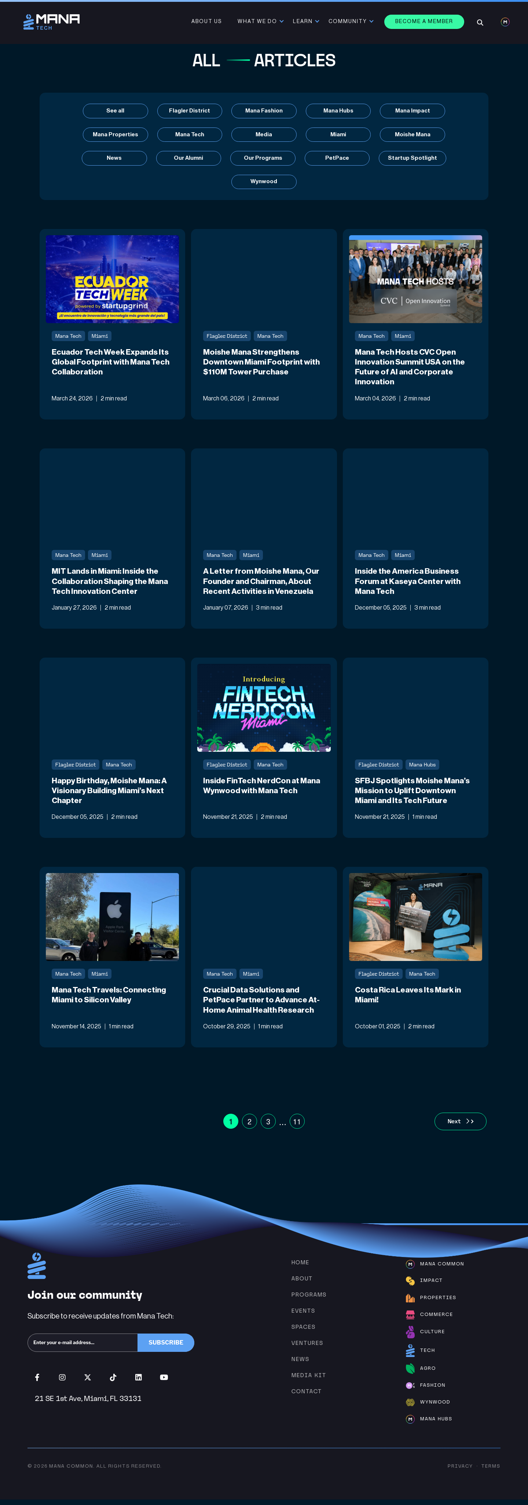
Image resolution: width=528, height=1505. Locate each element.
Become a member (425, 22)
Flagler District (189, 111)
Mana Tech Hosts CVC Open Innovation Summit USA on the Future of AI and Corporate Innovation (412, 369)
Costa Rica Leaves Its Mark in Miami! (410, 1000)
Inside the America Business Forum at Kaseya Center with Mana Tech (409, 584)
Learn (304, 22)
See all (113, 111)
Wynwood (264, 183)
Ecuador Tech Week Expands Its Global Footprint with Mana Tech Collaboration (112, 364)
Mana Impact (414, 111)
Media (264, 135)
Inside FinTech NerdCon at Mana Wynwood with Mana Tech (262, 790)
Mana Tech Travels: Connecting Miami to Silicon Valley (111, 1000)
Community (348, 22)
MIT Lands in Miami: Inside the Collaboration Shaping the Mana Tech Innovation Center (108, 584)
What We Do (258, 22)
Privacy (460, 1471)
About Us (207, 22)
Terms (490, 1471)
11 (297, 1126)
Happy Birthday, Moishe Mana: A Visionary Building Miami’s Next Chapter (111, 795)
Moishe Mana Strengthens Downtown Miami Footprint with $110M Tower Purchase (262, 364)
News (112, 159)
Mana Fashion (264, 111)
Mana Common (71, 1471)
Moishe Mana (414, 135)
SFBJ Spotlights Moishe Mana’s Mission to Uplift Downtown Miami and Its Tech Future (414, 795)
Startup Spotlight (414, 159)
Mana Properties (114, 135)
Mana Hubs (339, 111)
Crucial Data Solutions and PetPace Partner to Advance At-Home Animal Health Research (263, 1005)
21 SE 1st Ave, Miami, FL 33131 (88, 1403)
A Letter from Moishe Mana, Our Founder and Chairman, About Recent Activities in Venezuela (263, 584)
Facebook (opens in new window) (37, 1383)
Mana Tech (188, 135)
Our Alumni (188, 159)
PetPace (338, 159)
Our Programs (262, 159)
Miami (339, 135)
